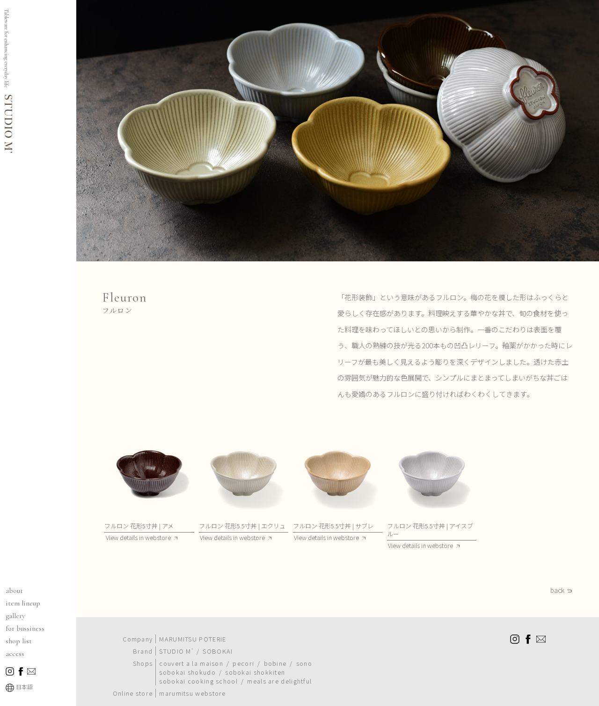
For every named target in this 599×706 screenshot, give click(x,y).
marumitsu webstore (192, 693)
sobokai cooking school (198, 681)
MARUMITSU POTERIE (192, 638)
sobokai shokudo (187, 672)
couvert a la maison (191, 663)
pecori (243, 663)
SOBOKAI (218, 651)
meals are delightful (279, 681)
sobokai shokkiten (255, 672)
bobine (275, 663)
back (557, 590)
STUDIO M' (176, 651)
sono (304, 663)
